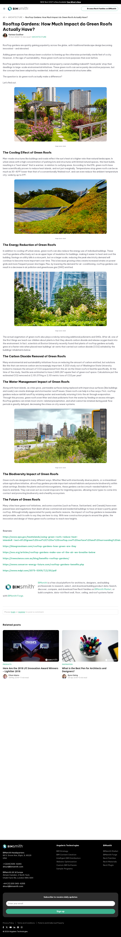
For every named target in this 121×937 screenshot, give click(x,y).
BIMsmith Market (103, 643)
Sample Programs (64, 868)
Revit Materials (110, 861)
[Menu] (4, 8)
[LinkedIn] (14, 927)
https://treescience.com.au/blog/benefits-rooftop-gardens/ (36, 612)
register (21, 666)
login (13, 666)
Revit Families (109, 858)
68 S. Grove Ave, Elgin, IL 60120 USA (17, 856)
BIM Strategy (62, 851)
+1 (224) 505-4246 (12, 864)
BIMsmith (42, 637)
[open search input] (76, 8)
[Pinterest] (18, 927)
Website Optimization (66, 861)
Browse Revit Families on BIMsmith (99, 8)
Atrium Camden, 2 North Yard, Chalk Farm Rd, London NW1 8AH (18, 876)
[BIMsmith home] (13, 848)
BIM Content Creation (66, 854)
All (4, 17)
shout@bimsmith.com (13, 866)
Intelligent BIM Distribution (68, 858)
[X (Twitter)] (7, 927)
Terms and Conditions (26, 923)
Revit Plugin (108, 865)
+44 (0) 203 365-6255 (14, 883)
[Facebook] (3, 927)
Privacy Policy (8, 923)
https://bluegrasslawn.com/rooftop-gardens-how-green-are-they (39, 600)
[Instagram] (21, 927)
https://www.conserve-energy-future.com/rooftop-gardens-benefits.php (43, 618)
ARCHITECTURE (15, 17)
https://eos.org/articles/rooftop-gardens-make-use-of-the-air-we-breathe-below (49, 606)
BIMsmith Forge (15, 650)
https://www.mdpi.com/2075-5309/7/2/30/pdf (30, 625)
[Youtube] (11, 927)
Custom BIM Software (66, 865)
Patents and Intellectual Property (51, 923)
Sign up (60, 911)
